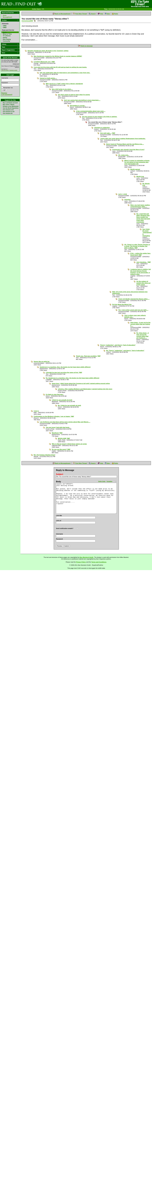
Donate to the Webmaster (11, 106)
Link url (58, 520)
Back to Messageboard (63, 13)
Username (4, 78)
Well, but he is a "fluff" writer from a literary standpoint (64, 83)
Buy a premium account (10, 103)
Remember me (8, 88)
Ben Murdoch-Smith (86, 557)
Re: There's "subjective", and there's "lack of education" (125, 350)
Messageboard (7, 17)
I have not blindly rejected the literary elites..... (134, 299)
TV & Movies (7, 36)
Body (58, 481)
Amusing (127, 199)
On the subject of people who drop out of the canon (143, 282)
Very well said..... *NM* (107, 133)
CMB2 (4, 26)
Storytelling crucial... (78, 105)
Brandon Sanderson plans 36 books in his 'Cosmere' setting (48, 51)
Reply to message (86, 46)
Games (5, 37)
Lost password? (6, 94)
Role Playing (7, 39)
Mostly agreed (135, 169)
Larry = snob (122, 194)
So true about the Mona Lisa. (122, 304)
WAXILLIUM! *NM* (64, 438)
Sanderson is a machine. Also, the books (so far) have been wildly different (65, 367)
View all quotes (5, 70)
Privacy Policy (81, 562)
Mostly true (140, 176)
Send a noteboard (35, 21)
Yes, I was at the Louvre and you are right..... (133, 310)
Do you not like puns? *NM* (61, 449)
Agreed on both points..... (48, 78)
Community (6, 41)
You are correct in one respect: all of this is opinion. (99, 116)
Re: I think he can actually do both (69, 405)
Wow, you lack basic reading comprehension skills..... (140, 205)
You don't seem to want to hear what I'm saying (74, 94)
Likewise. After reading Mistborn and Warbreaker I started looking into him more (85, 389)
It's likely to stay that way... (55, 394)
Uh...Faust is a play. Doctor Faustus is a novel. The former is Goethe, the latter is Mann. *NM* (137, 246)
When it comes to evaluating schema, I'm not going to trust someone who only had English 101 (137, 162)
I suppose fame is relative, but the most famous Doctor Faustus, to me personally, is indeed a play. (140, 271)
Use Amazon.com (8, 110)
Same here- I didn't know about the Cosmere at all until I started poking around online (81, 383)
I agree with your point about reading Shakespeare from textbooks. (123, 138)
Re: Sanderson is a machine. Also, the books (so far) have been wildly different (72, 378)
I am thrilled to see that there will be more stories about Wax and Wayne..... (65, 422)
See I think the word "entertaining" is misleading (147, 232)
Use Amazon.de (8, 113)
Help (101, 13)
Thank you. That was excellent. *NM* (88, 356)
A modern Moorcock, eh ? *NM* (44, 61)
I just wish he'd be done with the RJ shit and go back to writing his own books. (60, 67)
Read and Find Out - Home (33, 4)
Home (4, 15)
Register (4, 93)
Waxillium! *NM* (57, 433)
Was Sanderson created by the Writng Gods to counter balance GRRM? (58, 56)
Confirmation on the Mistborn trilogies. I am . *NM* (54, 416)
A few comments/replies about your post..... (90, 111)
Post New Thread (81, 13)
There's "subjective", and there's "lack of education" (118, 345)
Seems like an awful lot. (42, 361)
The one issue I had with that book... (58, 427)
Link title (59, 515)
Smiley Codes (102, 481)
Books (5, 32)
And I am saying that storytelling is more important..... (82, 100)
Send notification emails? (64, 528)
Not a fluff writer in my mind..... (62, 89)
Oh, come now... (123, 155)
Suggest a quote (13, 70)
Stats (108, 13)
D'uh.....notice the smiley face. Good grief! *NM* (140, 254)
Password (4, 82)
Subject (59, 474)
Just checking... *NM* (143, 262)
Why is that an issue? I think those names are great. (69, 444)
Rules (116, 13)
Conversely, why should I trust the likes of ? (128, 149)
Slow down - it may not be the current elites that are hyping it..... (140, 324)
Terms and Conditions (98, 562)
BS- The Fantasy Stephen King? (44, 455)
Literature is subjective (102, 127)
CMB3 (4, 27)
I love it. (36, 411)
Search (93, 13)
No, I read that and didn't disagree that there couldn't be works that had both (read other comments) (143, 218)
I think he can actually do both (62, 400)
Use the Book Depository (10, 108)
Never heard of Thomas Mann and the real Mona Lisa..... (125, 144)
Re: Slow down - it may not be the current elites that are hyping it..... (142, 335)
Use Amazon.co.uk (8, 111)
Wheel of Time (7, 34)
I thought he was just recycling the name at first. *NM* (64, 372)
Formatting (109, 481)
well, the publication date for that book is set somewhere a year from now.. (65, 72)
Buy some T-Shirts (8, 104)
